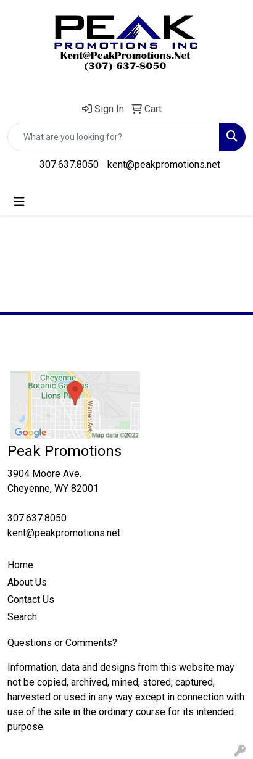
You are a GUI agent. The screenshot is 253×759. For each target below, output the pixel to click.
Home (20, 565)
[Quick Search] (113, 137)
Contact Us (30, 599)
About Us (27, 582)
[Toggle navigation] (19, 201)
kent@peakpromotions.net (163, 164)
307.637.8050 (69, 164)
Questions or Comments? (62, 643)
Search (22, 617)
